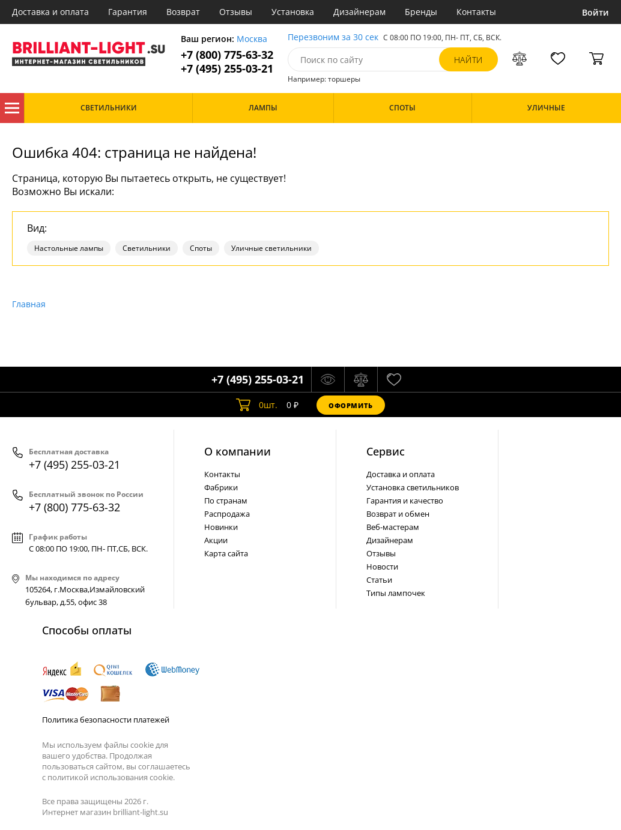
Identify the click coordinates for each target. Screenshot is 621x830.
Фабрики (221, 487)
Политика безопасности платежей (105, 719)
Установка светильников (412, 487)
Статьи (379, 579)
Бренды (421, 11)
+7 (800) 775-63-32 (227, 55)
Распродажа (227, 513)
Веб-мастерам (392, 527)
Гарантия (127, 11)
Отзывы (235, 11)
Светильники (147, 248)
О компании (237, 451)
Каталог (12, 108)
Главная (29, 304)
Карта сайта (226, 553)
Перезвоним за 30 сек (333, 37)
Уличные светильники (271, 248)
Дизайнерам (359, 11)
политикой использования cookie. (111, 777)
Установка (292, 11)
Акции (216, 540)
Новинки (221, 527)
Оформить (351, 405)
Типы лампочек (395, 593)
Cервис (385, 451)
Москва (252, 39)
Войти (595, 12)
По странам (225, 500)
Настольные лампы (68, 248)
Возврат (183, 11)
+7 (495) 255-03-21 (227, 69)
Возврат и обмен (397, 513)
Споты (201, 248)
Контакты (476, 11)
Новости (382, 566)
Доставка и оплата (50, 11)
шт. (256, 405)
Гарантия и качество (404, 500)
